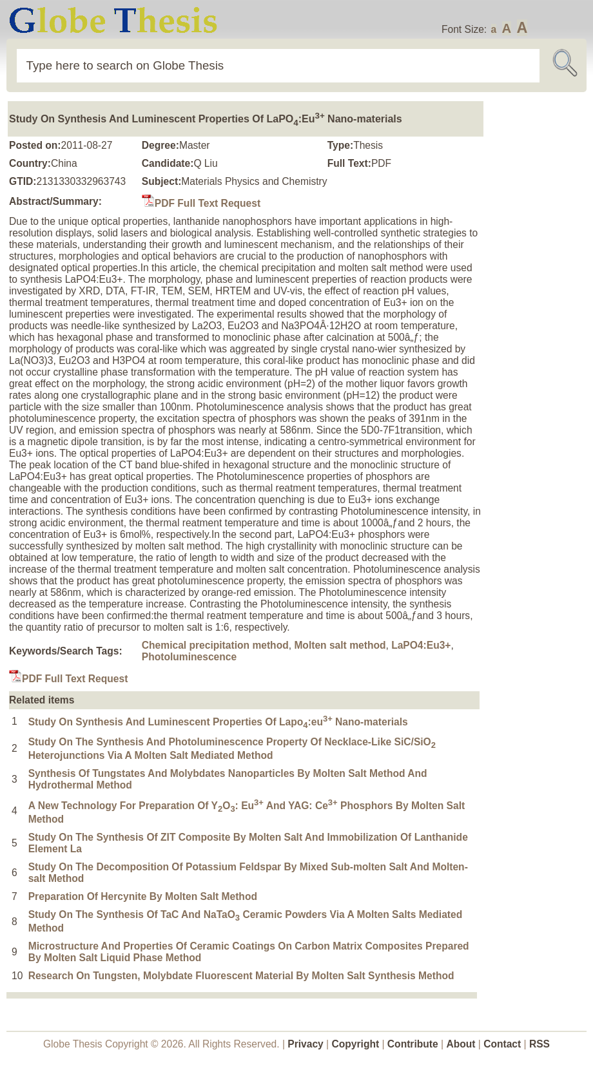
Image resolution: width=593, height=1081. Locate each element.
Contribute (412, 1043)
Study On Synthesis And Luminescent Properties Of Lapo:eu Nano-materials (218, 721)
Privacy (305, 1043)
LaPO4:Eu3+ (421, 645)
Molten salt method (339, 645)
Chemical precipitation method (215, 645)
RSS (539, 1043)
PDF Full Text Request (201, 203)
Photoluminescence (189, 656)
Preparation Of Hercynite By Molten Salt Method (142, 896)
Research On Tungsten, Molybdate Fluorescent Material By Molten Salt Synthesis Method (241, 975)
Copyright (356, 1043)
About (460, 1043)
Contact (503, 1043)
